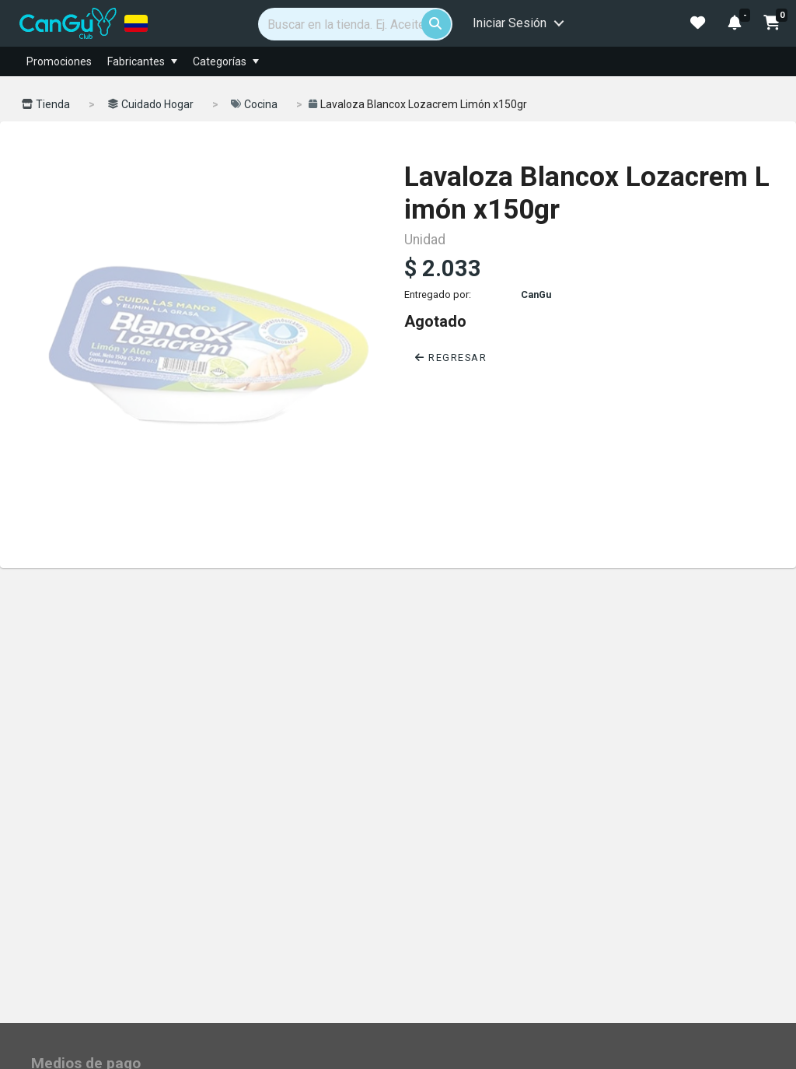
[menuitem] (174, 61)
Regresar (451, 357)
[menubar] (455, 61)
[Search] (355, 24)
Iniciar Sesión (509, 23)
